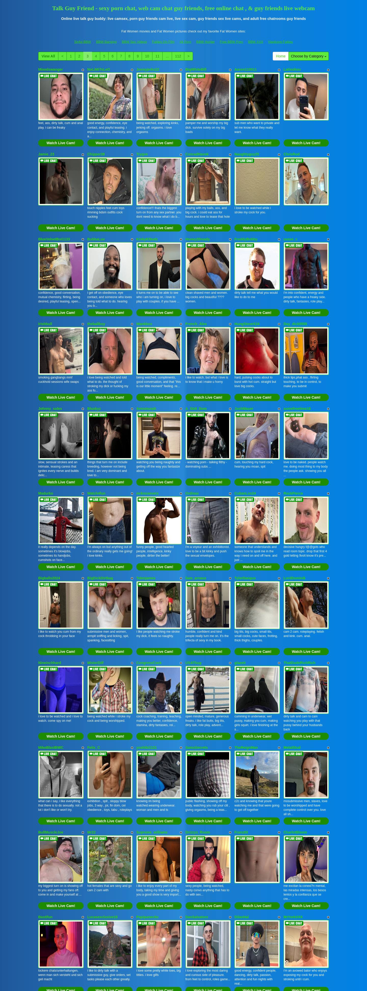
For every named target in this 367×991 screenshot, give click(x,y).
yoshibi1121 (146, 631)
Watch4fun (96, 420)
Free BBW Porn (231, 42)
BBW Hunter (205, 42)
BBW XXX (255, 42)
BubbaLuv (96, 210)
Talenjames (145, 490)
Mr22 (91, 701)
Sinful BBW (82, 42)
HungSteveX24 (246, 280)
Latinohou (292, 69)
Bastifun (45, 771)
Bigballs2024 (49, 490)
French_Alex (196, 280)
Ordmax (192, 420)
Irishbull (45, 280)
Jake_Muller (48, 841)
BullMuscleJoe (50, 701)
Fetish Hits (202, 983)
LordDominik (295, 490)
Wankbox (144, 280)
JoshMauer (243, 350)
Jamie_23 (46, 140)
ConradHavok (197, 140)
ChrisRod (292, 140)
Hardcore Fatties (280, 42)
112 (178, 56)
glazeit (240, 561)
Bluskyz (94, 350)
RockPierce (293, 420)
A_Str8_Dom (196, 350)
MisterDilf (95, 561)
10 (147, 56)
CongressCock (149, 561)
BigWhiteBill (196, 69)
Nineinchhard (49, 561)
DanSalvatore (197, 771)
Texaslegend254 (199, 841)
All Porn (185, 42)
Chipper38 (96, 140)
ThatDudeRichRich (300, 561)
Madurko (45, 420)
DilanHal (241, 771)
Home (280, 56)
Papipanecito (147, 771)
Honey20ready (198, 210)
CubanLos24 (245, 420)
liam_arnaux (196, 490)
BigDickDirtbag (100, 490)
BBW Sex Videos (134, 42)
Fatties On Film (163, 42)
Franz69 (241, 701)
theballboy (96, 280)
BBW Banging (106, 42)
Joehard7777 (295, 841)
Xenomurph (146, 350)
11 (157, 56)
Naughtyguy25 (246, 140)
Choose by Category (308, 56)
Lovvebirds (244, 841)
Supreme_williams (151, 701)
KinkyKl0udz (147, 210)
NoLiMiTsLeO (98, 69)
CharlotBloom (295, 701)
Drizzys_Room (198, 701)
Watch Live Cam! (61, 128)
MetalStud (292, 631)
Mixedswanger (50, 69)
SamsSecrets (197, 631)
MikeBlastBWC (50, 631)
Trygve (142, 140)
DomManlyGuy (148, 841)
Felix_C (93, 631)
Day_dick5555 (295, 280)
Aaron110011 (245, 69)
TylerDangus (245, 490)
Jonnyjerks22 (147, 69)
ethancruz (95, 841)
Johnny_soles (50, 350)
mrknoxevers (147, 420)
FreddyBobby (245, 210)
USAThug (194, 561)
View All (48, 56)
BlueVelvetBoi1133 (54, 210)
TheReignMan (246, 631)
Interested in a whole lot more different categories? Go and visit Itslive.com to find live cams (183, 938)
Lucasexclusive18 (102, 771)
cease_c (291, 210)
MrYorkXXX (293, 771)
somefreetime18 (297, 350)
